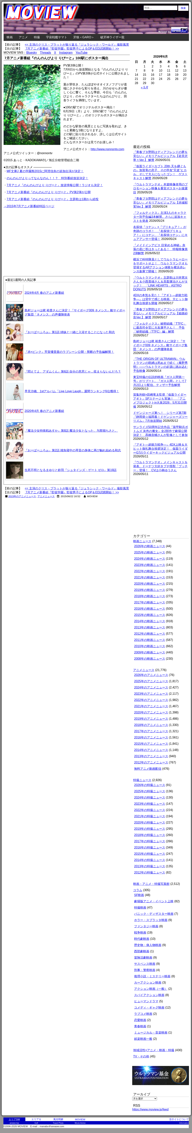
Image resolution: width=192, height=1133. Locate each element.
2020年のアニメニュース (151, 712)
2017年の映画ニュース (149, 602)
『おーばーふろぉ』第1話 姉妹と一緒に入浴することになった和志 (70, 332)
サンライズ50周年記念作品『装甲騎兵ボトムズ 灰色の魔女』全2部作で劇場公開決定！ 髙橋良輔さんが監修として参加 (160, 431)
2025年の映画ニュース (149, 552)
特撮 (37, 37)
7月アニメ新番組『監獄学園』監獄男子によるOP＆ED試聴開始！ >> (72, 48)
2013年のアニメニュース (151, 756)
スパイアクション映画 (149, 995)
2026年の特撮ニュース (149, 785)
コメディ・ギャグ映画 (149, 1007)
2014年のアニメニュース (151, 750)
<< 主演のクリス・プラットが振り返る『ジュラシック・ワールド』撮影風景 (77, 44)
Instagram (65, 52)
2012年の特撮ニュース (149, 872)
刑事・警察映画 (144, 970)
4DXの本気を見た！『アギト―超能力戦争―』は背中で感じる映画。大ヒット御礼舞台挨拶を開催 (160, 299)
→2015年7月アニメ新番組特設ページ (29, 206)
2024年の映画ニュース (149, 558)
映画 (10, 37)
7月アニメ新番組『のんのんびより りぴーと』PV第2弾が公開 (49, 192)
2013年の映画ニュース (149, 627)
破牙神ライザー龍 (112, 37)
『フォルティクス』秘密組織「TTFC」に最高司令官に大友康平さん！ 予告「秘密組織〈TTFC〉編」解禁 (159, 327)
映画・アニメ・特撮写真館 (151, 883)
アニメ (23, 37)
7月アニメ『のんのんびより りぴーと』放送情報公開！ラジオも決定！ (55, 185)
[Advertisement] (35, 235)
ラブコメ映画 (143, 1013)
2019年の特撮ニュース (149, 828)
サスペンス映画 (144, 963)
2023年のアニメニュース (151, 693)
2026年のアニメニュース (151, 675)
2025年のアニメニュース (151, 681)
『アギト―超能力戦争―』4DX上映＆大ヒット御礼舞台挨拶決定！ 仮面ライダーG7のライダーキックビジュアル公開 (160, 448)
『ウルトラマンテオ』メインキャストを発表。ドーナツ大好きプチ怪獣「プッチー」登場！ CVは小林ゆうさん (160, 466)
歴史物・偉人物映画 (147, 945)
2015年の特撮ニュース (149, 853)
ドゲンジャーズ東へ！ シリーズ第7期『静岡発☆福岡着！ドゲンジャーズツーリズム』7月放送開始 (160, 416)
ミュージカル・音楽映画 (150, 1032)
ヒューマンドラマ (146, 1001)
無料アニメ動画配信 (147, 768)
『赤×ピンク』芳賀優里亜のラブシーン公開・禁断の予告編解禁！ (69, 351)
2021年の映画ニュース (149, 577)
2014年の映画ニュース (149, 621)
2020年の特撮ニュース (149, 822)
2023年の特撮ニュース (149, 803)
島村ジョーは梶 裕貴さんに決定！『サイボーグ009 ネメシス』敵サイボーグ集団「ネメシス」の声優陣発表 (160, 345)
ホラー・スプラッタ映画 (150, 920)
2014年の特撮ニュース (149, 860)
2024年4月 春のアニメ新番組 (44, 292)
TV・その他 (141, 1056)
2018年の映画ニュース (149, 596)
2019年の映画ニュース (149, 590)
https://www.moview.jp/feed (150, 1109)
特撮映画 (140, 907)
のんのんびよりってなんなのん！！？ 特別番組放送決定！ (47, 178)
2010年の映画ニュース (149, 646)
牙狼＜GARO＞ (83, 37)
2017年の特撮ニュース (149, 841)
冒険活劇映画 (143, 957)
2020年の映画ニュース (149, 583)
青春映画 (140, 1026)
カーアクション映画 (147, 982)
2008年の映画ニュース (149, 658)
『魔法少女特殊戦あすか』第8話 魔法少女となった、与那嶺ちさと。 (71, 430)
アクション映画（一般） (150, 988)
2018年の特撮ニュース (149, 835)
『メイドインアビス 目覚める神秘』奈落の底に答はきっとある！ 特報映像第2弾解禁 (160, 249)
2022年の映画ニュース (149, 571)
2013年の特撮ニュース (149, 866)
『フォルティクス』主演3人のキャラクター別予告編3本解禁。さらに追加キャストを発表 (159, 216)
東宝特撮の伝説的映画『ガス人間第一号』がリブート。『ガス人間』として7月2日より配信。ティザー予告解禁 (159, 381)
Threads (45, 52)
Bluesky (31, 52)
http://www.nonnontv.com (107, 149)
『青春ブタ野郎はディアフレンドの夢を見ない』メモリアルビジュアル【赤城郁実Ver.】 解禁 (160, 202)
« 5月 (144, 87)
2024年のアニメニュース (151, 687)
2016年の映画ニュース (149, 608)
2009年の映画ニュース (149, 652)
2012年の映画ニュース (149, 633)
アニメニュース (46, 496)
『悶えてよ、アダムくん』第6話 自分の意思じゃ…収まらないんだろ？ (73, 371)
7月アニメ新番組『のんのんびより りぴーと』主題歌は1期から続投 (53, 199)
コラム (137, 890)
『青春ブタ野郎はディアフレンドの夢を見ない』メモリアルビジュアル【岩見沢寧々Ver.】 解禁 (160, 156)
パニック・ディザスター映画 (153, 913)
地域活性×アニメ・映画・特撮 (153, 1050)
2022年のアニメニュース (151, 700)
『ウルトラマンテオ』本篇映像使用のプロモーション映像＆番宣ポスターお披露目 (160, 188)
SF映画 (139, 895)
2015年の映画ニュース (149, 615)
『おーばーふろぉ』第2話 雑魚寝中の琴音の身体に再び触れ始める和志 (73, 450)
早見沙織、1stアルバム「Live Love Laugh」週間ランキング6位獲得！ (72, 391)
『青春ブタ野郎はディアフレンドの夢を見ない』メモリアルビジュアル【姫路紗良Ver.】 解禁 (160, 313)
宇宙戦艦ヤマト (56, 37)
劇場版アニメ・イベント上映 (153, 901)
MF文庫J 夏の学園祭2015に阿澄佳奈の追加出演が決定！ (45, 171)
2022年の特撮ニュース (149, 810)
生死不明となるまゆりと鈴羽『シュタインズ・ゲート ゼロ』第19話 (71, 470)
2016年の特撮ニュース (149, 847)
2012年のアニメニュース (151, 762)
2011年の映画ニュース (149, 640)
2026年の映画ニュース (149, 546)
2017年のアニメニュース (151, 731)
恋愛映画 (140, 1020)
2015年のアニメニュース (22, 496)
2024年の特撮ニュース (149, 797)
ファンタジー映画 (146, 926)
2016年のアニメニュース (151, 737)
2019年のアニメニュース (151, 718)
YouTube (82, 52)
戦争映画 (140, 932)
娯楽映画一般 (143, 1038)
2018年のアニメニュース (151, 725)
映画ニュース (142, 541)
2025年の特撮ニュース (149, 791)
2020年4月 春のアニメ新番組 (44, 411)
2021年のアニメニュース (151, 706)
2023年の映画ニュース (149, 564)
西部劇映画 (141, 951)
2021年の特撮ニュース (149, 816)
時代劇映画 (141, 938)
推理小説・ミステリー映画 (152, 976)
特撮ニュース (142, 780)
